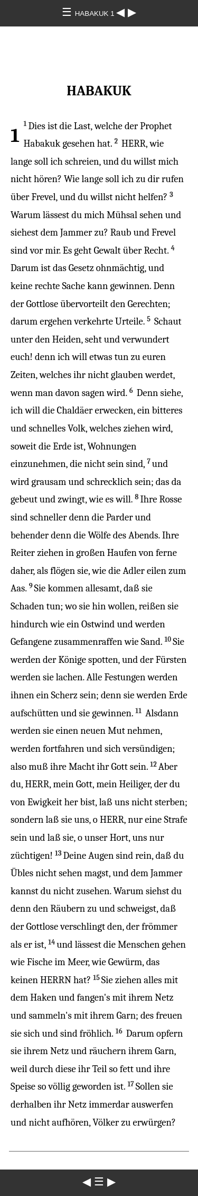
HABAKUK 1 (96, 13)
